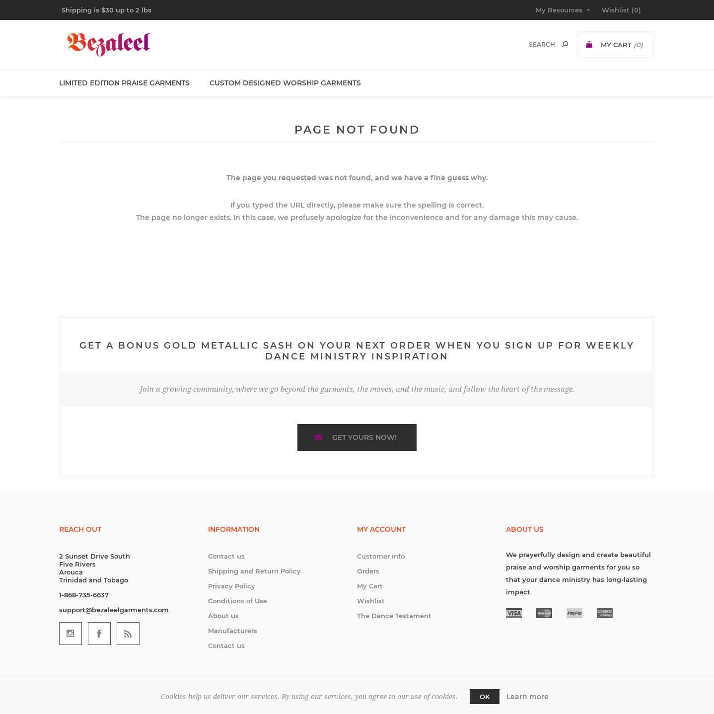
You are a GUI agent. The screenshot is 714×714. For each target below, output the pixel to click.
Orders (368, 571)
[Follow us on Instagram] (70, 633)
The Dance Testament (394, 616)
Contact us (226, 556)
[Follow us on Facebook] (99, 633)
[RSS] (128, 633)
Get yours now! (364, 437)
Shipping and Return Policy (254, 571)
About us (223, 616)
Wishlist (371, 601)
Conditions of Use (237, 601)
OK (485, 697)
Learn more (527, 696)
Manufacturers (232, 631)
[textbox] (531, 44)
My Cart (370, 586)
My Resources (559, 10)
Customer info (381, 556)
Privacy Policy (231, 586)
